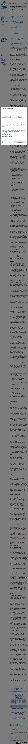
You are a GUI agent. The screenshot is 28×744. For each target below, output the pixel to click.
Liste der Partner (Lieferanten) (6, 134)
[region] (14, 126)
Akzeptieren (20, 142)
